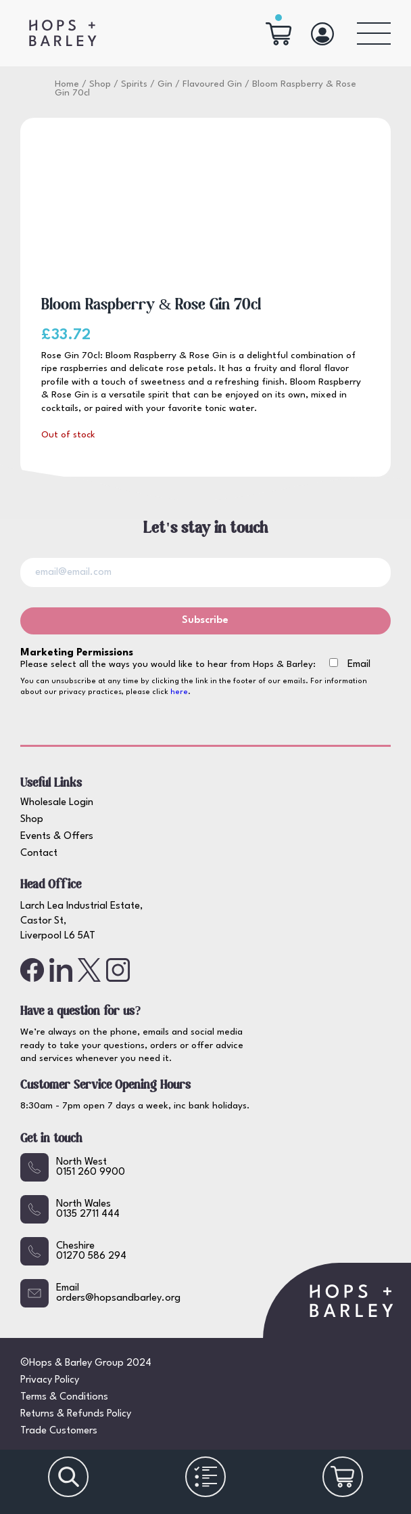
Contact (38, 853)
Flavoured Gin (212, 84)
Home (67, 84)
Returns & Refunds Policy (75, 1414)
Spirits (134, 84)
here (179, 692)
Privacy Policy (49, 1380)
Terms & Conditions (64, 1397)
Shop (100, 84)
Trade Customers (58, 1431)
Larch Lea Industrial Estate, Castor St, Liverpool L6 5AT (81, 921)
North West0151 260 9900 (72, 1167)
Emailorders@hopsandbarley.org (100, 1293)
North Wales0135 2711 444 (70, 1209)
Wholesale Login (56, 803)
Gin (165, 84)
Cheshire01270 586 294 (73, 1251)
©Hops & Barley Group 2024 (85, 1363)
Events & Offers (56, 836)
